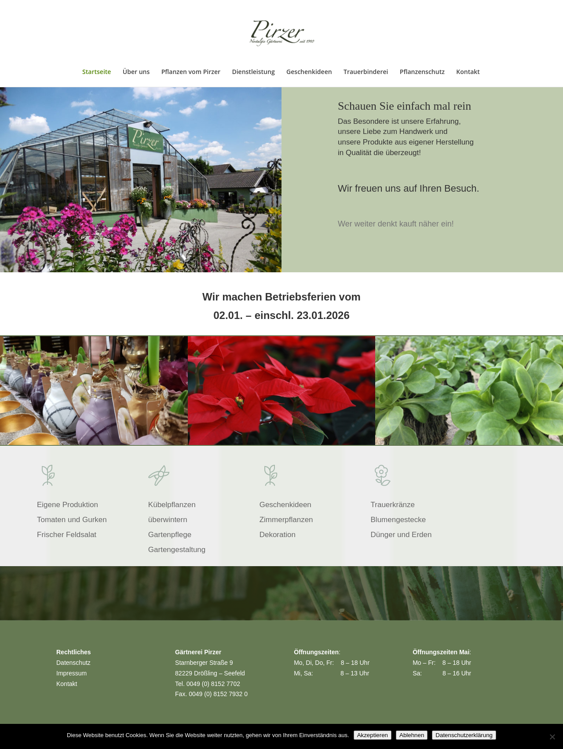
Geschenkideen (309, 72)
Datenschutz (73, 662)
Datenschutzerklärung (464, 735)
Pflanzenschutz (422, 72)
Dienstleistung (253, 72)
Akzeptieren (372, 735)
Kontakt (468, 72)
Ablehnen (411, 735)
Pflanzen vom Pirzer (190, 72)
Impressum (71, 673)
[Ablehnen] (552, 736)
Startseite (96, 72)
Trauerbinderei (366, 72)
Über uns (136, 72)
